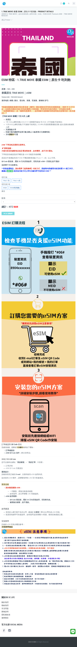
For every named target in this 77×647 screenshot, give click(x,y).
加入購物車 (8, 213)
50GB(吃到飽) (15, 188)
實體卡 (11, 134)
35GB (5, 188)
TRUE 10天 (17, 181)
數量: (4, 198)
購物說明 (5, 612)
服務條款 (5, 618)
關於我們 (5, 602)
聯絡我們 (5, 605)
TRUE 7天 (6, 181)
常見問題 (5, 608)
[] (7, 527)
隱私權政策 (6, 615)
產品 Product (6, 20)
